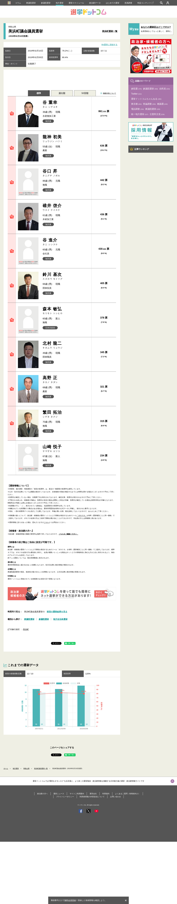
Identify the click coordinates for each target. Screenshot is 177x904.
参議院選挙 (46, 3)
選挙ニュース (58, 794)
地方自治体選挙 (60, 619)
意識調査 (128, 3)
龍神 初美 (66, 139)
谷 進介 (66, 242)
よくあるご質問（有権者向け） (127, 794)
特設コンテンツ (145, 3)
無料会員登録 (70, 900)
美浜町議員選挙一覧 (41, 768)
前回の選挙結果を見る (57, 611)
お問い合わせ (115, 797)
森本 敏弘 (66, 311)
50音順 (85, 93)
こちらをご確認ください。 (68, 534)
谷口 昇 (66, 173)
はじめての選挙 (112, 3)
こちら (46, 522)
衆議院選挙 (31, 3)
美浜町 (26, 629)
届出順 (62, 93)
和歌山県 (26, 768)
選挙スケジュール (76, 3)
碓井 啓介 (66, 207)
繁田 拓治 (66, 414)
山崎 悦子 (66, 448)
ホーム (6, 768)
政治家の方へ (42, 794)
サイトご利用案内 (77, 794)
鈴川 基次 (66, 276)
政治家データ (95, 3)
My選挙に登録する (110, 45)
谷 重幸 (66, 104)
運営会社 (93, 794)
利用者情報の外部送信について (92, 797)
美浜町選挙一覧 (109, 31)
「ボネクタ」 (82, 515)
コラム (18, 3)
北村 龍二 (66, 345)
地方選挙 (59, 3)
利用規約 (105, 794)
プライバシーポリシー (65, 797)
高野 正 (66, 379)
